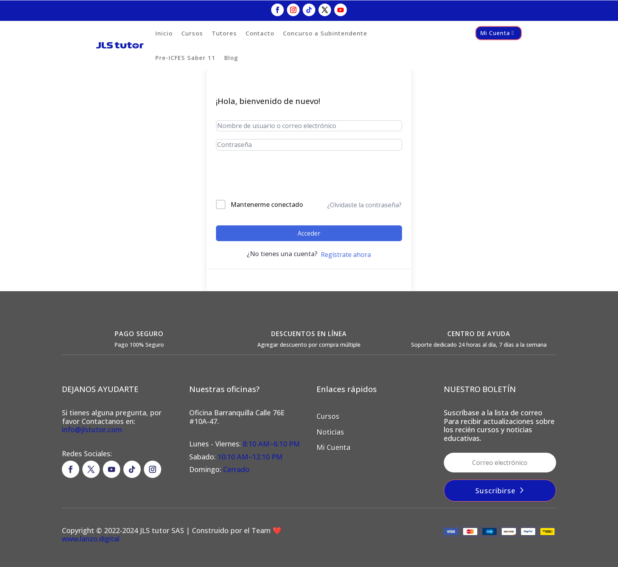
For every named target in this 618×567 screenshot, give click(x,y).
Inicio (164, 33)
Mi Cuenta (495, 33)
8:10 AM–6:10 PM (270, 443)
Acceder (309, 233)
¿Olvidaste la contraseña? (364, 205)
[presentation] (269, 176)
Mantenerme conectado (267, 204)
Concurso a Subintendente (325, 33)
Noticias (330, 432)
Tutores (224, 33)
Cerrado (236, 469)
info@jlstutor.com (92, 429)
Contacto (260, 33)
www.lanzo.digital (90, 538)
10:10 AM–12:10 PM (250, 456)
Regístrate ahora (346, 254)
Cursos (192, 33)
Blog (231, 57)
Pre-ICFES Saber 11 (185, 57)
